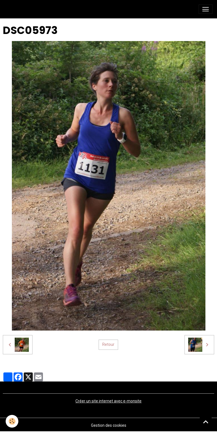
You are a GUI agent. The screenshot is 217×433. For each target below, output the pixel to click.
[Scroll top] (206, 422)
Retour (108, 344)
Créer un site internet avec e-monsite (108, 401)
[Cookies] (12, 421)
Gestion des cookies (108, 425)
